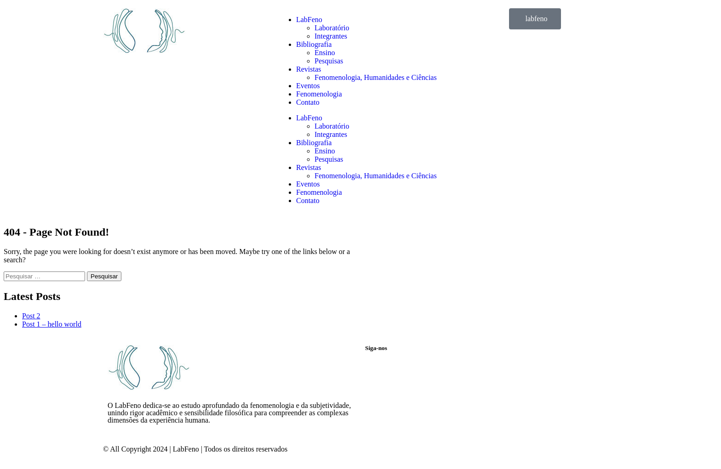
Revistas (308, 69)
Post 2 (31, 316)
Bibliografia (314, 44)
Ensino (325, 53)
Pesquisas (329, 61)
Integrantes (331, 36)
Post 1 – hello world (51, 324)
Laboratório (332, 28)
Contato (308, 102)
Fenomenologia (319, 94)
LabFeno (309, 19)
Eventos (308, 86)
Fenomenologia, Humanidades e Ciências (376, 77)
